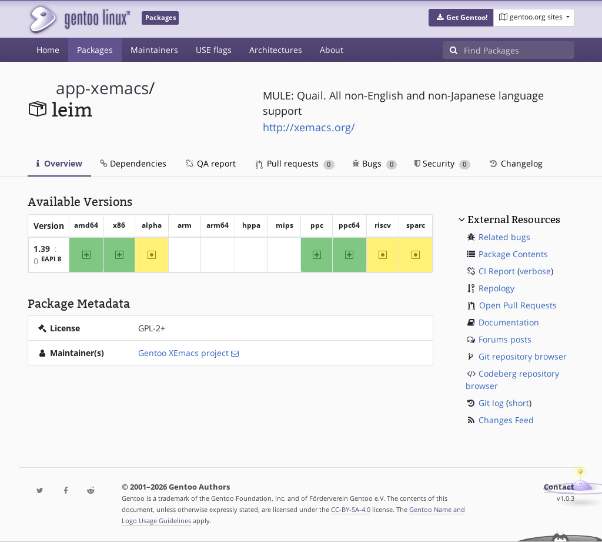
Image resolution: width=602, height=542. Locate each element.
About (331, 49)
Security (442, 163)
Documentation (509, 322)
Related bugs (504, 236)
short (519, 402)
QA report (210, 163)
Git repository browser (523, 356)
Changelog (515, 163)
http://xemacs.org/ (309, 127)
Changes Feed (506, 419)
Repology (496, 288)
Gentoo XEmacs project (183, 352)
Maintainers (154, 49)
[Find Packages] (519, 50)
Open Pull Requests (518, 305)
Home (47, 49)
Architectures (275, 49)
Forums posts (505, 339)
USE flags (214, 49)
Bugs (374, 163)
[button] (461, 17)
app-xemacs (102, 88)
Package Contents (513, 254)
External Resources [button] (513, 219)
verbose (535, 271)
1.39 (42, 248)
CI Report (497, 271)
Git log (491, 402)
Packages (95, 49)
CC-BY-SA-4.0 (350, 509)
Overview (59, 163)
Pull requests (295, 163)
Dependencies (133, 163)
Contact (559, 487)
